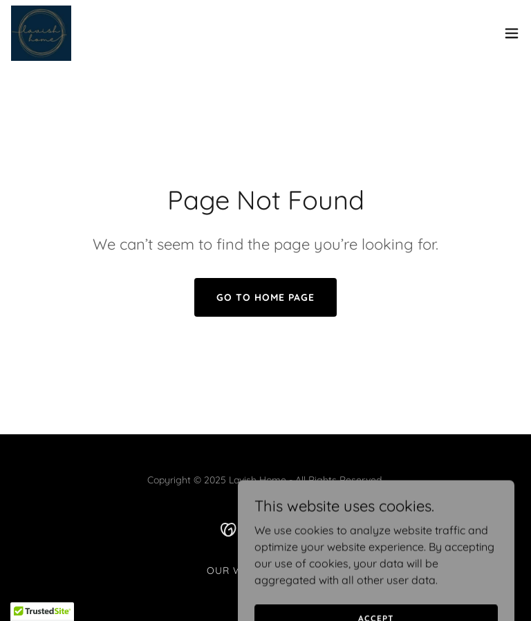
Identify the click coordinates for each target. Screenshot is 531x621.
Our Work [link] (236, 570)
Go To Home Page (265, 297)
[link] (41, 33)
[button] (511, 33)
